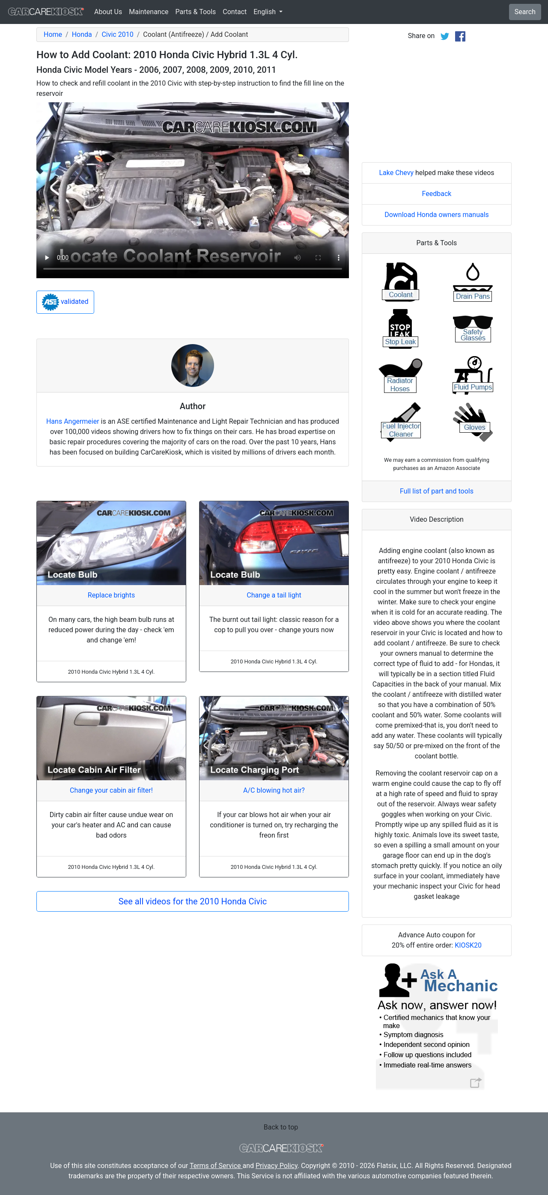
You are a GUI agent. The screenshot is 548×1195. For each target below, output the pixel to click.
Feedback (437, 194)
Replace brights (111, 595)
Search (525, 12)
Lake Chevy (396, 173)
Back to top (281, 1127)
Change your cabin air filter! (111, 790)
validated (65, 302)
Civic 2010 (117, 34)
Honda (82, 34)
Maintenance (148, 12)
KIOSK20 (468, 945)
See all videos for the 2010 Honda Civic (193, 901)
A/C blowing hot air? (274, 790)
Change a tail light (274, 595)
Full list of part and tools (437, 491)
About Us (108, 12)
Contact (235, 12)
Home (53, 34)
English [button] (265, 12)
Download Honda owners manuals (436, 215)
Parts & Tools (196, 12)
